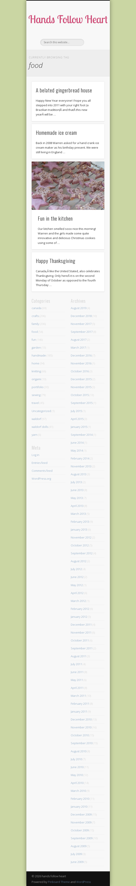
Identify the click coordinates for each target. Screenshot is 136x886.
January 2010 (79, 807)
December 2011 (81, 625)
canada (36, 308)
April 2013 (77, 506)
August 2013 (78, 474)
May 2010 (77, 775)
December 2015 (81, 379)
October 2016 (80, 371)
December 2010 (81, 719)
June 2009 (77, 862)
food (35, 332)
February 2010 (80, 799)
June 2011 (77, 672)
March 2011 (78, 696)
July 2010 (76, 759)
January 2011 (79, 711)
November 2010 (81, 727)
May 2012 (77, 585)
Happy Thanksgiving (55, 261)
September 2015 (81, 403)
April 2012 (77, 593)
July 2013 (76, 482)
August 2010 (78, 751)
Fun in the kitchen (55, 218)
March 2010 (78, 791)
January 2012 (79, 617)
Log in (35, 455)
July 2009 (76, 854)
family (35, 324)
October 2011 (80, 640)
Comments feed (42, 471)
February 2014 (80, 458)
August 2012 (78, 561)
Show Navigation (93, 39)
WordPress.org (41, 479)
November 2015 (81, 387)
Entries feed (39, 463)
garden (36, 347)
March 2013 (78, 514)
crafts (35, 316)
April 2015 (77, 419)
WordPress (83, 882)
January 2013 (79, 529)
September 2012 (81, 553)
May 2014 (77, 450)
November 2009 (81, 822)
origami (36, 379)
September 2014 (81, 435)
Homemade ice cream (56, 132)
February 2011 (80, 704)
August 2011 (78, 656)
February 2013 (80, 522)
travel (35, 403)
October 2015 (80, 395)
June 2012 (77, 577)
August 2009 (78, 846)
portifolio (38, 387)
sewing (36, 395)
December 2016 (81, 355)
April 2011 (77, 688)
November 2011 (81, 632)
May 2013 (77, 498)
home (35, 363)
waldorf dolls (40, 427)
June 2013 (77, 490)
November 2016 (81, 363)
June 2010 (77, 767)
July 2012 (76, 569)
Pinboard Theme (59, 882)
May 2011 (77, 680)
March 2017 (78, 347)
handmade (39, 355)
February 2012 (80, 609)
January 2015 (79, 427)
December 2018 (81, 316)
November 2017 (81, 324)
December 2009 (81, 814)
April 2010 (77, 783)
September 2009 (81, 838)
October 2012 (80, 545)
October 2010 (80, 735)
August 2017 (78, 340)
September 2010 (81, 743)
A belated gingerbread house (64, 90)
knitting (36, 371)
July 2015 (76, 411)
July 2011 (76, 664)
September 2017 (81, 332)
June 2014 (77, 443)
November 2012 (81, 537)
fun (34, 340)
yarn (34, 435)
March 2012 (78, 601)
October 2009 (80, 830)
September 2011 (81, 648)
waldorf (36, 419)
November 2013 (81, 466)
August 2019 (78, 308)
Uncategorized (41, 411)
